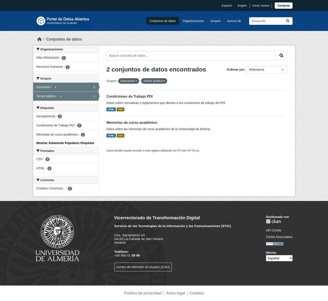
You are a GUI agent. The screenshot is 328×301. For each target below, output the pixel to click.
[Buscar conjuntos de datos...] (271, 21)
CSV (120, 109)
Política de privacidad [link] (142, 293)
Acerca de (234, 21)
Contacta (284, 5)
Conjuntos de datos (162, 21)
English (242, 5)
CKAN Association (279, 237)
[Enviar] (287, 21)
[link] (284, 5)
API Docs (192, 150)
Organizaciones (193, 21)
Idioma (271, 252)
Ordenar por (235, 69)
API (179, 150)
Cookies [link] (197, 293)
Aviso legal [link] (175, 293)
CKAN (273, 221)
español (227, 5)
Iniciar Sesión (260, 5)
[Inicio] (39, 39)
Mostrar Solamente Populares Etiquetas (65, 143)
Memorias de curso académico (131, 122)
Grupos (215, 21)
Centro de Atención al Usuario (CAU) (143, 267)
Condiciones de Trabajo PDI (129, 96)
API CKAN (273, 230)
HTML (111, 109)
